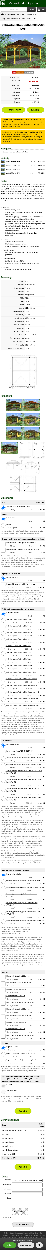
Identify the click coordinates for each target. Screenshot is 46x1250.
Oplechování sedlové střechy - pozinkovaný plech (23, 880)
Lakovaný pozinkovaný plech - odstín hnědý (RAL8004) (25, 920)
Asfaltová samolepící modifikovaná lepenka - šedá (23, 764)
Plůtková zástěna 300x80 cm (16, 1022)
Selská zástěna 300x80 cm (15, 1029)
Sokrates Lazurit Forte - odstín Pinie (18, 619)
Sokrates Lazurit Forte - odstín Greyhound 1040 (22, 692)
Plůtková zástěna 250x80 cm (16, 989)
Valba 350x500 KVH (13, 169)
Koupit (23, 1111)
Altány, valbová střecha (9, 19)
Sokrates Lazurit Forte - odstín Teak (18, 659)
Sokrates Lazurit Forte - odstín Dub (18, 639)
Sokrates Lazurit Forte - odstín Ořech (19, 632)
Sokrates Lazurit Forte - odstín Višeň (18, 646)
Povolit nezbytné (25, 1245)
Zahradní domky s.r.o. (24, 3)
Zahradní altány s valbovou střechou (15, 152)
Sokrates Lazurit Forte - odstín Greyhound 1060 (22, 698)
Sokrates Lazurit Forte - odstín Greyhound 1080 (22, 705)
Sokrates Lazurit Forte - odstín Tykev (18, 626)
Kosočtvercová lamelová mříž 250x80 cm (20, 1002)
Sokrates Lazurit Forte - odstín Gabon (19, 665)
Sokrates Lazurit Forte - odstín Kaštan (19, 652)
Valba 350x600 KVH (13, 173)
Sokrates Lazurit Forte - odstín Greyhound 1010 (22, 685)
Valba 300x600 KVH (13, 165)
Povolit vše (9, 1245)
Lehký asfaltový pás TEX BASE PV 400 (19, 751)
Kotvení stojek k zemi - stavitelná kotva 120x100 (22, 549)
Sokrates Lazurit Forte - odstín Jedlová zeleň (21, 679)
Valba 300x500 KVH (28, 19)
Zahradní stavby (13, 14)
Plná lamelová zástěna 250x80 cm (18, 976)
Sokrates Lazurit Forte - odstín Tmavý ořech (21, 672)
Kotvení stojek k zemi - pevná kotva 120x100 (21, 542)
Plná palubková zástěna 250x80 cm (18, 982)
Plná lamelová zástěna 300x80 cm (18, 1009)
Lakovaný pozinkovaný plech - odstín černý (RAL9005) (25, 887)
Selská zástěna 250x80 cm (15, 996)
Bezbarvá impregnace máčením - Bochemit (21, 584)
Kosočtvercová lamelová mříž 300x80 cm (20, 1035)
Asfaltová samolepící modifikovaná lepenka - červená (24, 757)
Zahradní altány (28, 14)
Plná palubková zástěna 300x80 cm (18, 1015)
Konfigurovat (13, 110)
